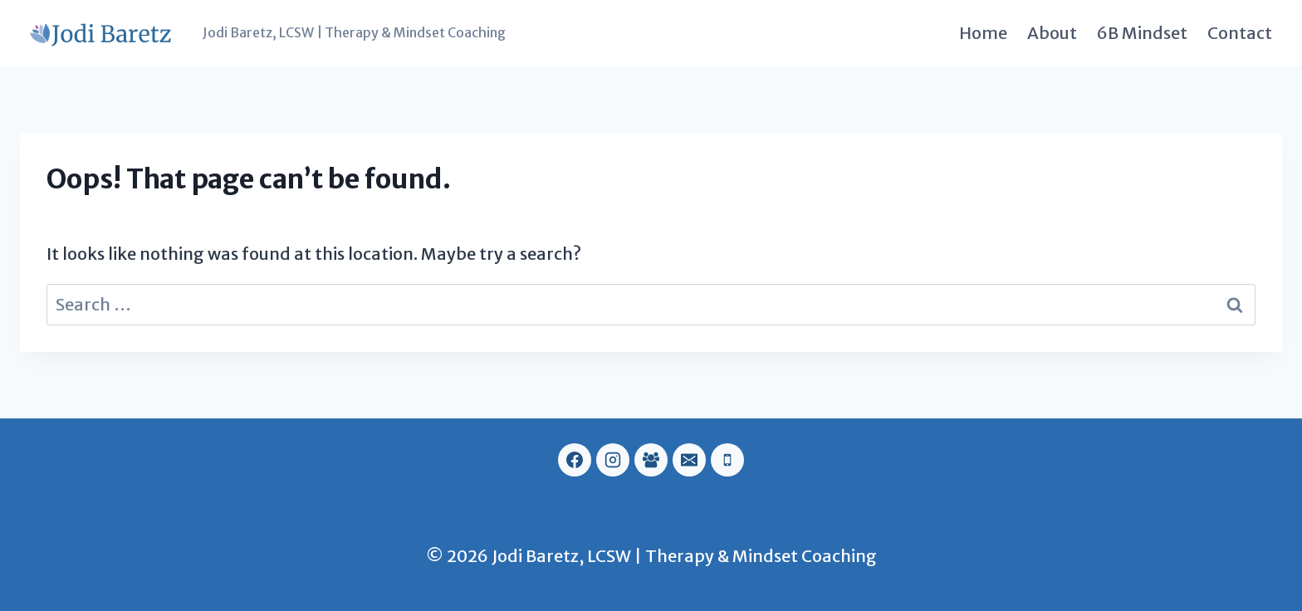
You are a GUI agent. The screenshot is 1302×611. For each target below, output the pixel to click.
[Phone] (727, 460)
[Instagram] (612, 460)
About (1052, 32)
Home (983, 32)
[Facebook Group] (651, 460)
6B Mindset (1142, 32)
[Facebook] (574, 460)
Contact (1239, 32)
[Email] (689, 460)
